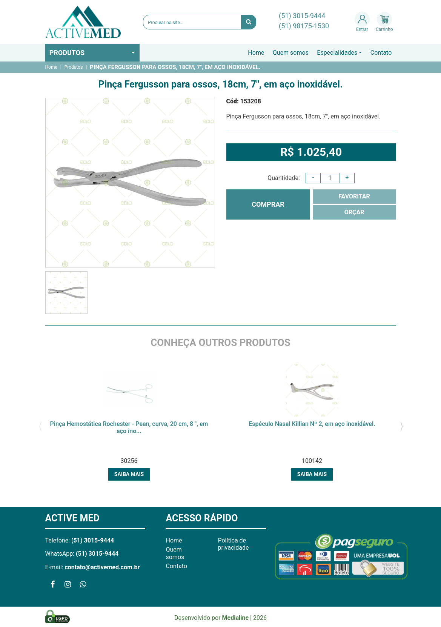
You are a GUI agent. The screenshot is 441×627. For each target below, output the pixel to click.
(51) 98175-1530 (304, 26)
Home (256, 52)
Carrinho (384, 22)
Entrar (362, 22)
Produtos (67, 53)
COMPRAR (268, 204)
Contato (381, 52)
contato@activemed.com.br (102, 567)
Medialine (235, 617)
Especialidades (337, 52)
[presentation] (40, 426)
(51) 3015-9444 (302, 16)
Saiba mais (129, 474)
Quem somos (291, 52)
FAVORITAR (354, 196)
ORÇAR (354, 212)
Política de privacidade (233, 544)
